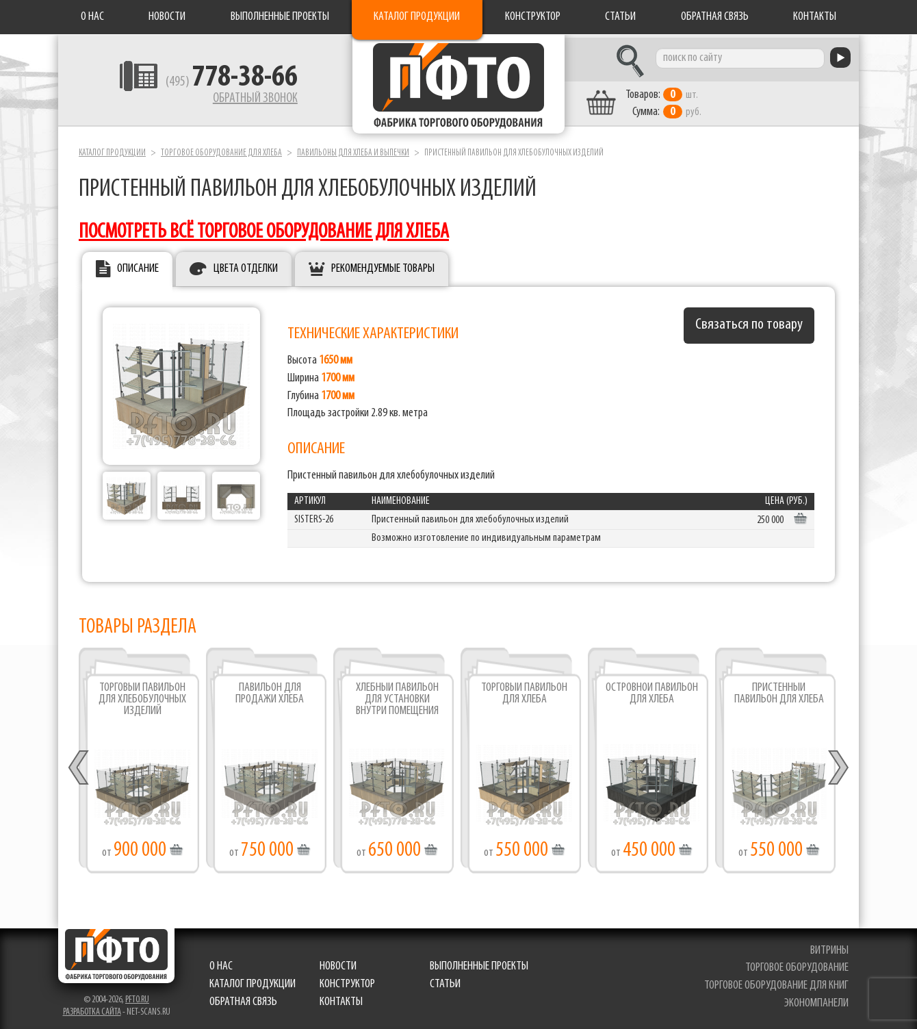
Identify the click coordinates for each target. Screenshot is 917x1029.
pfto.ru (137, 996)
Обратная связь (715, 16)
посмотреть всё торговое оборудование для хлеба (264, 229)
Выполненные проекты (280, 16)
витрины (829, 947)
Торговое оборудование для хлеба (221, 149)
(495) (220, 83)
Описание (138, 265)
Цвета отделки (246, 265)
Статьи (620, 16)
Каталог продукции (417, 16)
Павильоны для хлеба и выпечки (353, 149)
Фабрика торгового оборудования (458, 85)
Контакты (814, 16)
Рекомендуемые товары (383, 265)
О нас (92, 16)
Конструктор (532, 16)
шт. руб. (674, 100)
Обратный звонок (243, 99)
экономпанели (816, 999)
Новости (166, 16)
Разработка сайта (92, 1009)
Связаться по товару (749, 322)
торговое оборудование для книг (776, 982)
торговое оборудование (797, 964)
